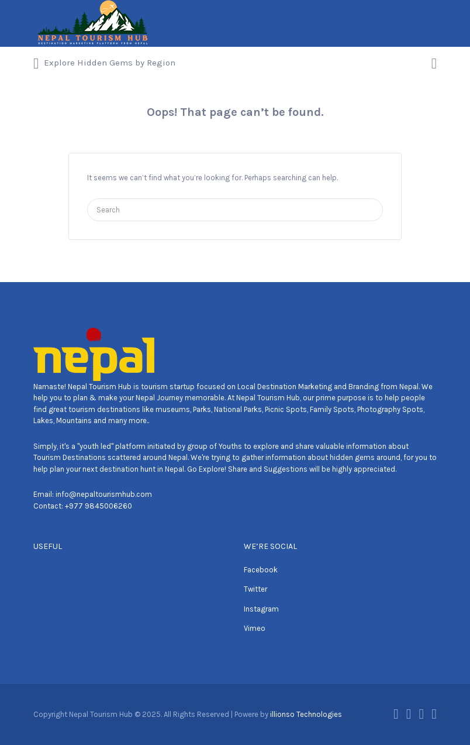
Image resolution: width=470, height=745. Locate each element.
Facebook (261, 569)
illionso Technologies (306, 714)
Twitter (255, 589)
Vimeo (254, 628)
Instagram (261, 609)
